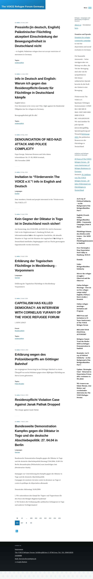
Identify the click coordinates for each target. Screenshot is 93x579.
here (76, 28)
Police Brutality (19, 384)
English (17, 193)
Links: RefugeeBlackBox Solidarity (83, 266)
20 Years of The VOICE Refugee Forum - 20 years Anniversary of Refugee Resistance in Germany (83, 165)
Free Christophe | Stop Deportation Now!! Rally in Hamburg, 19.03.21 (83, 251)
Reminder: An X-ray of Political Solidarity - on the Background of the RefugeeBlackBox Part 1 (83, 359)
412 (46, 519)
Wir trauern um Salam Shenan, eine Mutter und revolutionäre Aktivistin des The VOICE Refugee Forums (84, 390)
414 (55, 519)
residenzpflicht (19, 62)
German (17, 278)
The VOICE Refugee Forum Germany (23, 6)
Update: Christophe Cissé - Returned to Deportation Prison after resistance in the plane (84, 374)
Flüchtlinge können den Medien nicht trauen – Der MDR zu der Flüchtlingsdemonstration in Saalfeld (84, 237)
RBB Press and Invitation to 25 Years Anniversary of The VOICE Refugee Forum (84, 320)
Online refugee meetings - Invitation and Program (82, 307)
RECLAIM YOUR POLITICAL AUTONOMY (83, 332)
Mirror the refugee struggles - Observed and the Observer (84, 277)
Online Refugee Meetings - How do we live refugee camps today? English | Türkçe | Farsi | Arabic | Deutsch (84, 292)
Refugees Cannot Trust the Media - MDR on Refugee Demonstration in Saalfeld (83, 343)
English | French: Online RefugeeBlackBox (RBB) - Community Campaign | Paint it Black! (84, 221)
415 (60, 519)
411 (41, 519)
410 (36, 519)
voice (18, 22)
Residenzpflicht (19, 331)
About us (78, 25)
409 (32, 519)
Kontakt (80, 260)
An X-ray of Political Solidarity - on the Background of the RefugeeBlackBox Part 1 (84, 204)
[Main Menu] (87, 7)
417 (22, 523)
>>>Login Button (21, 562)
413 (50, 519)
